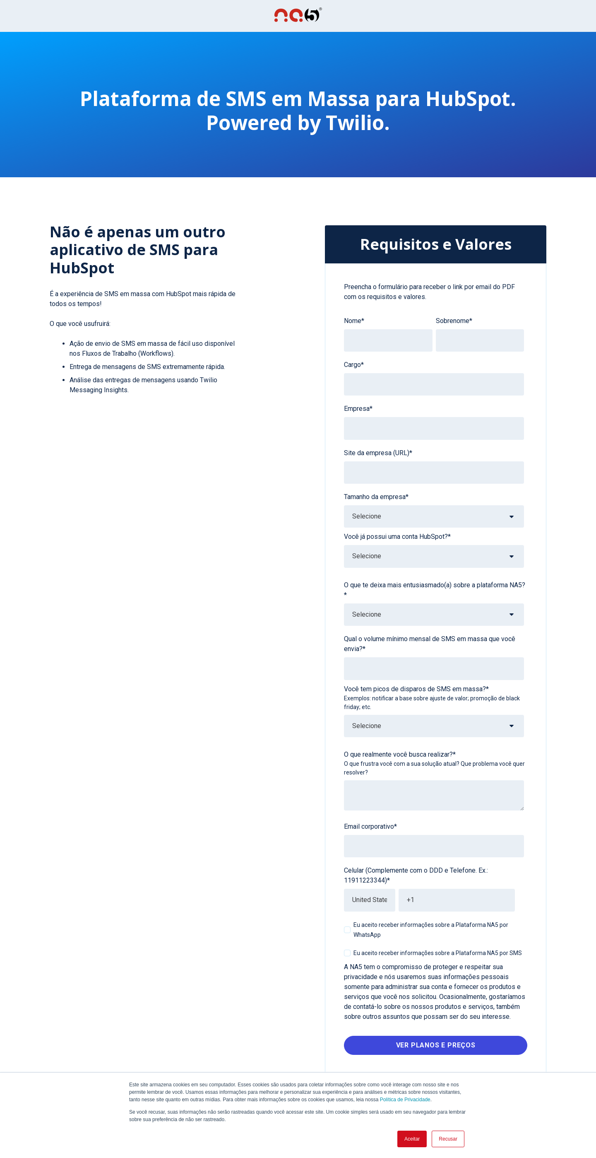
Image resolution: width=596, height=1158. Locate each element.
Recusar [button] (448, 1139)
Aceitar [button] (412, 1139)
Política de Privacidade (405, 1100)
